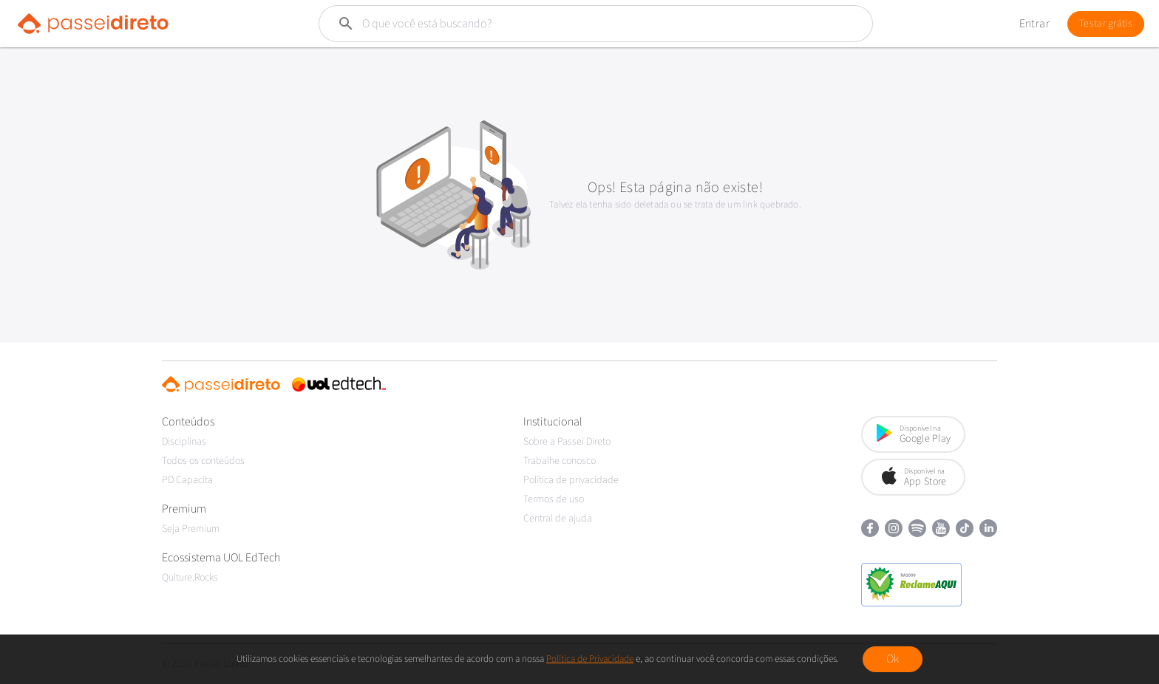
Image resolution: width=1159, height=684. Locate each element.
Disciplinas (184, 442)
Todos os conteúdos (203, 461)
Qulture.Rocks (190, 577)
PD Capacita (187, 480)
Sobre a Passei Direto (567, 442)
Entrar (1034, 23)
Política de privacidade (571, 480)
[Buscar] (561, 23)
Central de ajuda (557, 518)
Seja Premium (191, 529)
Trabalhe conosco (559, 461)
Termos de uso (553, 499)
